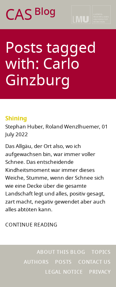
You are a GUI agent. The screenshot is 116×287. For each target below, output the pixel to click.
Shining (16, 118)
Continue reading (31, 225)
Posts (63, 262)
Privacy (100, 272)
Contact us (94, 262)
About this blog (61, 252)
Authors (36, 262)
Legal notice (64, 272)
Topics (101, 252)
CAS (30, 15)
